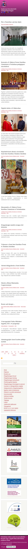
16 (12, 353)
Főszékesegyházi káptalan (10, 382)
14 (4, 353)
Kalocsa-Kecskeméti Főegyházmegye (8, 10)
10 (14, 351)
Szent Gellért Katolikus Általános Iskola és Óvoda (10, 306)
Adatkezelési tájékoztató (10, 404)
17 (15, 353)
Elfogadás (3, 547)
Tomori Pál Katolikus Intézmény (7, 24)
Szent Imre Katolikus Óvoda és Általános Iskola (10, 156)
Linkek (6, 402)
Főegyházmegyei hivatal (10, 376)
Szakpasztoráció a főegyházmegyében (13, 388)
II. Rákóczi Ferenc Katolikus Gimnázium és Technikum (11, 68)
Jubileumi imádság (8, 396)
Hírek (5, 370)
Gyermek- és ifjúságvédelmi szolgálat (13, 386)
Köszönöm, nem (11, 547)
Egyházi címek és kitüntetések (11, 390)
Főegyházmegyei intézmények (11, 380)
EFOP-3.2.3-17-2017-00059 (11, 408)
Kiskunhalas (3, 70)
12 (22, 351)
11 (18, 351)
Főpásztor (6, 372)
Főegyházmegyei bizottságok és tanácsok (14, 384)
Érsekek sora (7, 374)
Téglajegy (6, 400)
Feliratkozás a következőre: (1, 358)
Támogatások (7, 406)
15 (8, 353)
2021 (8, 70)
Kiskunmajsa (23, 306)
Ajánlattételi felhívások (10, 410)
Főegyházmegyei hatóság (10, 378)
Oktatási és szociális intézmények (12, 392)
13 (25, 351)
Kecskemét (22, 156)
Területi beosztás (8, 398)
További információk (7, 544)
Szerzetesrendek (8, 394)
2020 (2, 269)
